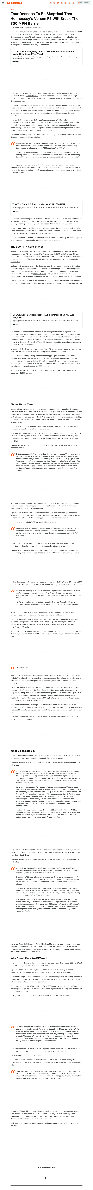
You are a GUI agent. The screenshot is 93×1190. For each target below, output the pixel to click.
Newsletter (83, 3)
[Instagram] (69, 3)
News (12, 9)
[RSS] (73, 3)
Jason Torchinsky (18, 27)
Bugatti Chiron (32, 96)
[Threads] (65, 3)
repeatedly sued (39, 274)
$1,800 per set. (26, 373)
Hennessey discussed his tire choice (25, 137)
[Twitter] (62, 3)
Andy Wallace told (43, 995)
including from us (58, 269)
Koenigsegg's (16, 37)
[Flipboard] (58, 3)
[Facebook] (50, 3)
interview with (41, 1062)
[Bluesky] (54, 3)
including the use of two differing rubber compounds (59, 414)
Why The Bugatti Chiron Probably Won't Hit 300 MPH (38, 204)
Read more (15, 61)
